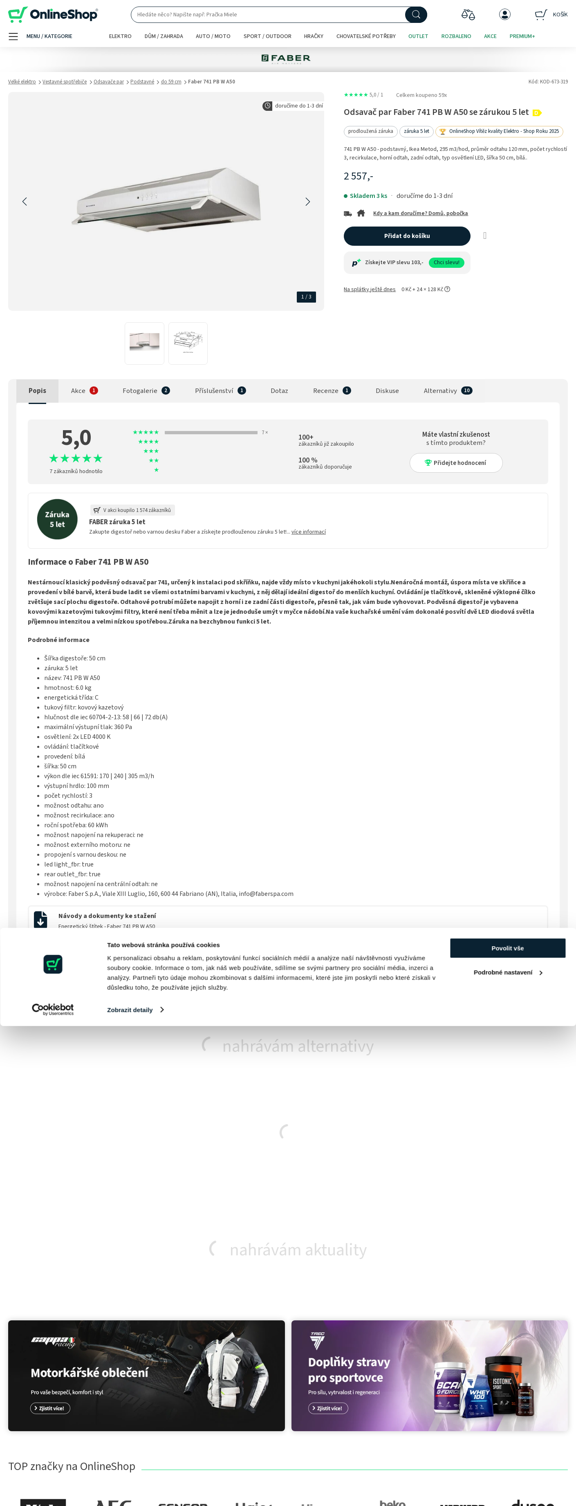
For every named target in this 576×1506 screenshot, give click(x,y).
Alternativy (440, 391)
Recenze (325, 391)
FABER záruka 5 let (117, 522)
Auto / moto (213, 36)
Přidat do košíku (407, 236)
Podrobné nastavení (508, 1452)
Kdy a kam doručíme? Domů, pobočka (420, 213)
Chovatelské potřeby (366, 36)
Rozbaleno (456, 36)
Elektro (120, 36)
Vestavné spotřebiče (65, 81)
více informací (308, 532)
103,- (417, 262)
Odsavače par (109, 81)
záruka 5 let (416, 131)
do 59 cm (171, 81)
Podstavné (142, 81)
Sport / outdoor (267, 36)
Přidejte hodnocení (455, 463)
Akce (490, 36)
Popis (37, 391)
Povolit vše (507, 1428)
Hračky (313, 36)
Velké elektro (22, 81)
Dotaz (279, 391)
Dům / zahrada (164, 36)
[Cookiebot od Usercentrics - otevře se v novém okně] (53, 1490)
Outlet (418, 36)
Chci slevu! (446, 262)
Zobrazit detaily (130, 1489)
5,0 (363, 95)
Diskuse (387, 391)
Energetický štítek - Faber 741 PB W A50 (106, 926)
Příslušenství (214, 391)
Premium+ (522, 36)
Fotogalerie (140, 391)
